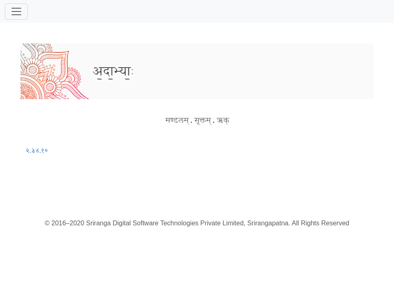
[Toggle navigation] (16, 11)
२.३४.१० (36, 150)
